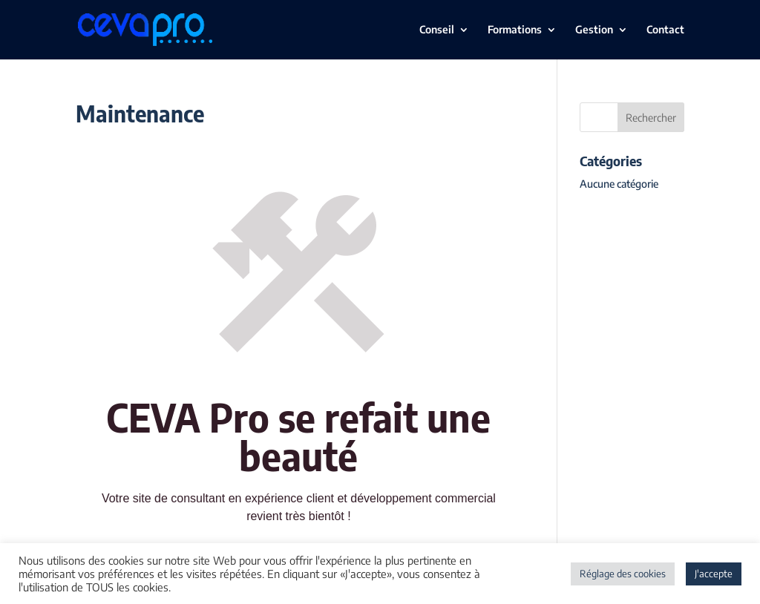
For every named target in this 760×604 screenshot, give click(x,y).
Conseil (436, 30)
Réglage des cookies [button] (623, 574)
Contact (665, 30)
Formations (515, 30)
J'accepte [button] (714, 574)
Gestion (594, 30)
